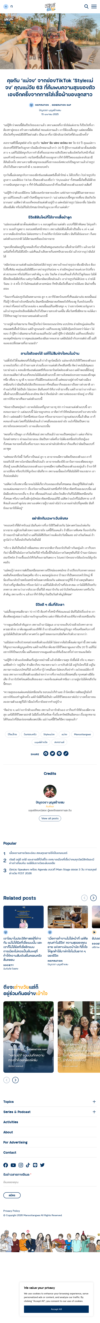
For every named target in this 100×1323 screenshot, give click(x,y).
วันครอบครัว (30, 734)
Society (8, 965)
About (8, 1132)
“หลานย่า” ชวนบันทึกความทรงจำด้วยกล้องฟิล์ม (26, 1057)
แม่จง (64, 734)
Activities (10, 1121)
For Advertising (15, 1142)
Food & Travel (72, 1044)
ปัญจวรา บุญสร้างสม (50, 802)
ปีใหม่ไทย (12, 734)
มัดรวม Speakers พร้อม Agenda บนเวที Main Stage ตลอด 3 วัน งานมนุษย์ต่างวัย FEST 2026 (53, 871)
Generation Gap (61, 104)
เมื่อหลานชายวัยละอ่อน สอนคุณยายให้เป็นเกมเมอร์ (38, 853)
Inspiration (42, 104)
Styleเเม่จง (49, 734)
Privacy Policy (11, 1211)
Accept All (56, 1309)
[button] (93, 898)
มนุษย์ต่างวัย (41, 742)
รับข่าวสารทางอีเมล (17, 1174)
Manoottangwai (82, 734)
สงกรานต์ (59, 742)
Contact (9, 1152)
